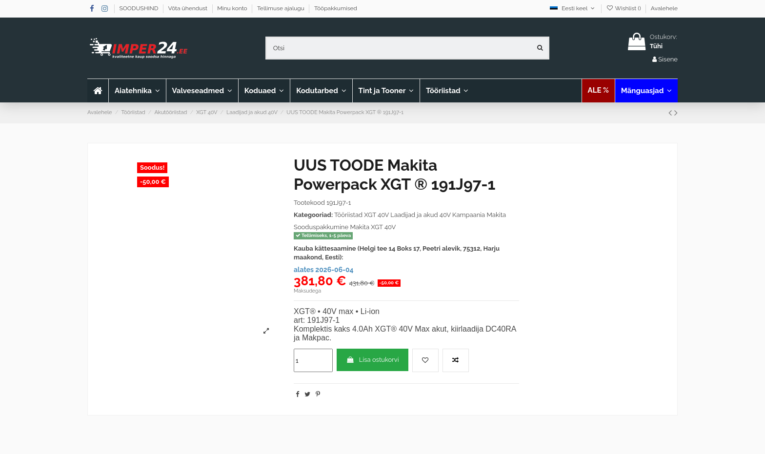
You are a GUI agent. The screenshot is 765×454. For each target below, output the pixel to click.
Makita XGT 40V (373, 227)
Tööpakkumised (335, 8)
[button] (202, 90)
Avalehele (664, 8)
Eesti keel (573, 8)
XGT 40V (376, 214)
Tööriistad (348, 214)
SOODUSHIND (140, 8)
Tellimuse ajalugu (281, 8)
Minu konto (233, 8)
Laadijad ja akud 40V (420, 214)
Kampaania (468, 214)
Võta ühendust (188, 8)
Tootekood (309, 202)
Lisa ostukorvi (372, 359)
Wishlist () (624, 8)
